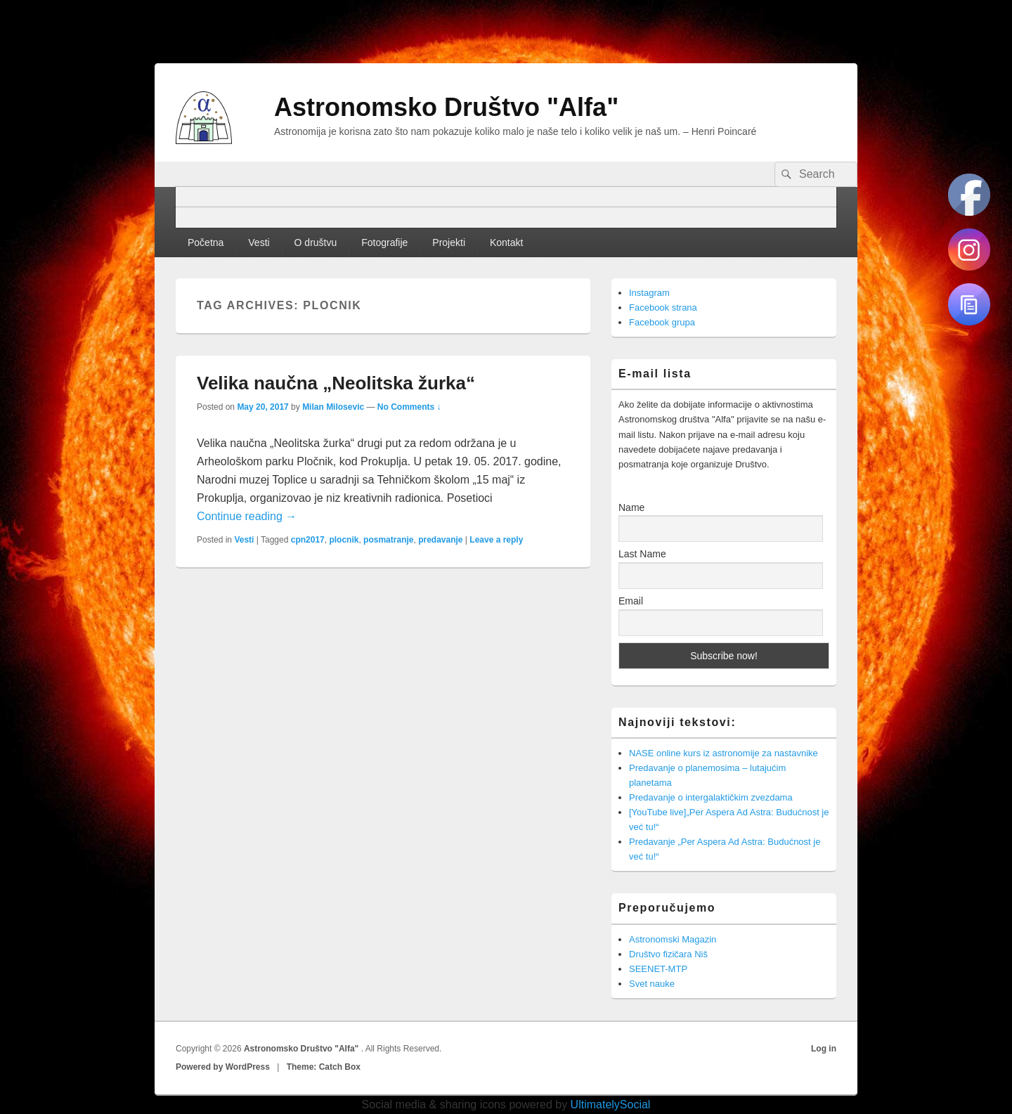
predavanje (440, 540)
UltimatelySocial (611, 1104)
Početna (205, 242)
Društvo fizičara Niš (668, 954)
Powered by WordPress (223, 1067)
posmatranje (388, 540)
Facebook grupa (662, 322)
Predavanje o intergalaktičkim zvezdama (711, 797)
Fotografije (384, 242)
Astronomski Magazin (672, 939)
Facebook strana (663, 307)
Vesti (258, 242)
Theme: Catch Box (324, 1067)
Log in (823, 1049)
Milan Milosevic (333, 407)
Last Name (642, 553)
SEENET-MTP (658, 969)
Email (630, 601)
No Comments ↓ (409, 407)
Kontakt (506, 242)
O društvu (315, 242)
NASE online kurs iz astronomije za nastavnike (723, 753)
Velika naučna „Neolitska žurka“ (336, 383)
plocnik (343, 540)
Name (631, 507)
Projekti (448, 242)
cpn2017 (308, 540)
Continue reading (247, 516)
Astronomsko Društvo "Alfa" (446, 107)
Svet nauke (652, 983)
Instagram (649, 292)
